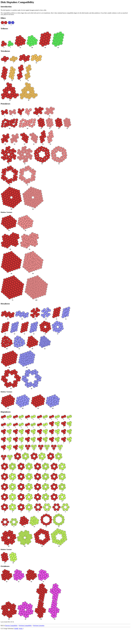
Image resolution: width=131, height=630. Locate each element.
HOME (16, 628)
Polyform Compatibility (25, 625)
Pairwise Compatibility (11, 625)
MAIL (21, 628)
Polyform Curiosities (38, 625)
